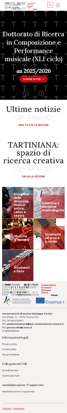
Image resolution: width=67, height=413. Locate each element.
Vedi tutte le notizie (33, 125)
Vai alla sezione (33, 176)
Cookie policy (9, 349)
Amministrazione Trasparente (18, 391)
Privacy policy (9, 344)
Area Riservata (10, 370)
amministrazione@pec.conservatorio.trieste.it (35, 323)
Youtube (6, 408)
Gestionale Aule (10, 375)
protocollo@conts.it (19, 327)
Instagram (19, 408)
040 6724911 (17, 320)
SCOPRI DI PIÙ (33, 79)
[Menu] (58, 5)
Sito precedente (10, 354)
